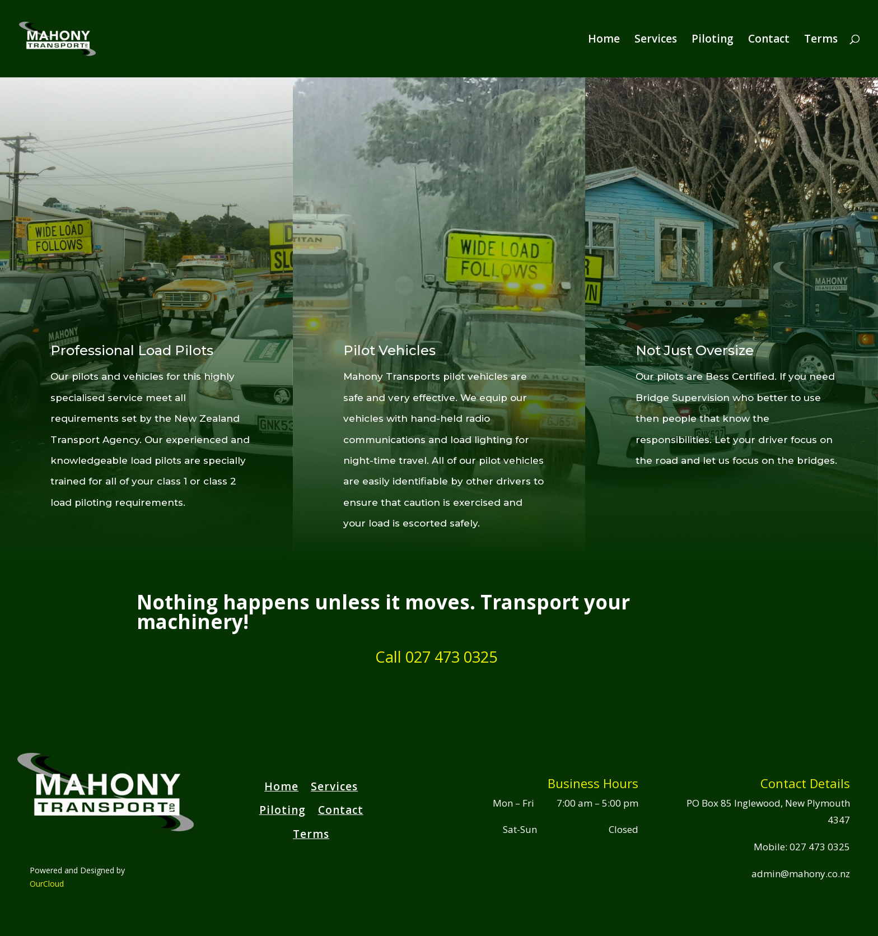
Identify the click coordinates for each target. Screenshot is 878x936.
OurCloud (47, 883)
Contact (769, 40)
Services (655, 40)
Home (604, 40)
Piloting (713, 40)
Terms (821, 40)
